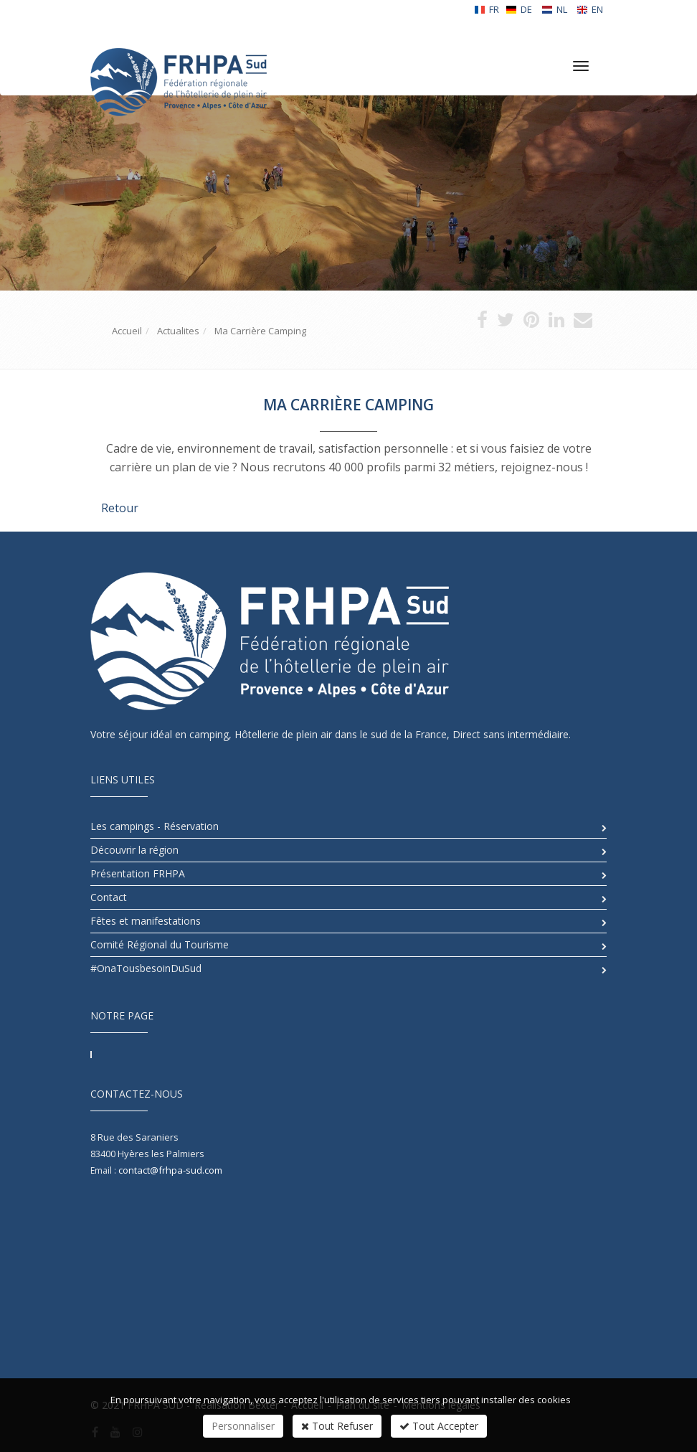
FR (486, 9)
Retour (119, 508)
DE (519, 9)
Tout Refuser (337, 1426)
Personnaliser (243, 1426)
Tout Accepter (438, 1426)
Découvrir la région (134, 850)
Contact (108, 897)
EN (590, 9)
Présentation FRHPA (137, 873)
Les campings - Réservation (154, 826)
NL (554, 9)
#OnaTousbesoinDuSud (145, 968)
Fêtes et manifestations (145, 921)
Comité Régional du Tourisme (159, 944)
